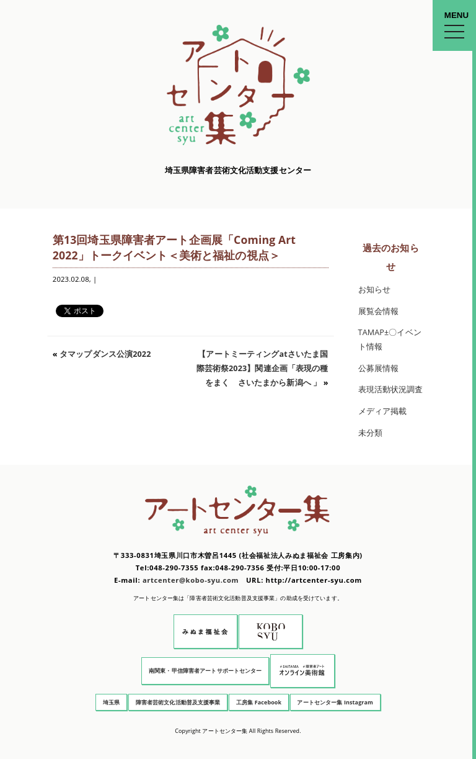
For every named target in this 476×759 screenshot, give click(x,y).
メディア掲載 (382, 411)
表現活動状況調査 (390, 389)
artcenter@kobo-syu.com (191, 580)
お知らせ (374, 289)
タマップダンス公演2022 (105, 354)
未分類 (370, 433)
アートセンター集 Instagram (335, 702)
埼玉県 (111, 702)
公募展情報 (378, 368)
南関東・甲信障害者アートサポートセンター (205, 671)
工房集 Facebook (258, 702)
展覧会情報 (378, 311)
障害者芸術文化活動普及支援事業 (178, 702)
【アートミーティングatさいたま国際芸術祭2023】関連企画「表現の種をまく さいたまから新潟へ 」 (262, 368)
